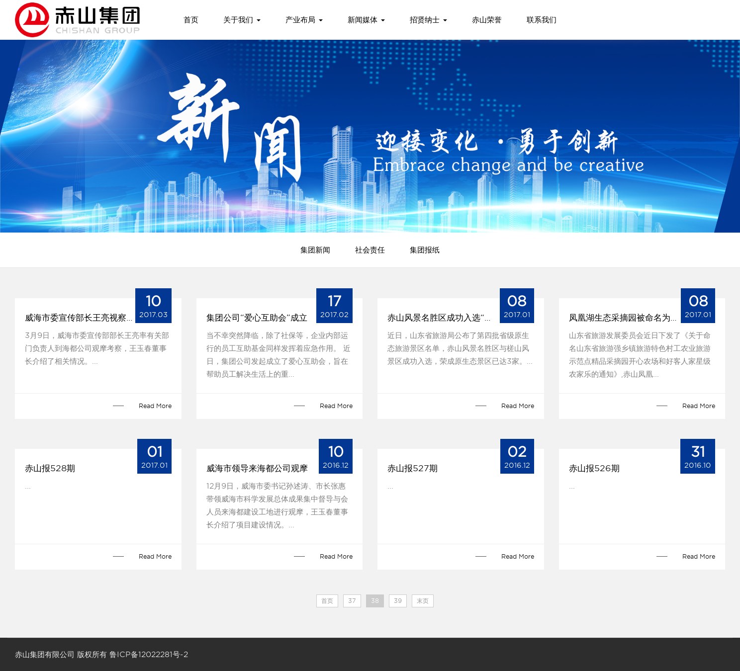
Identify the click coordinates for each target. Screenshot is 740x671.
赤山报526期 (594, 468)
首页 (191, 19)
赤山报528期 (50, 468)
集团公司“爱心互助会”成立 (256, 318)
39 (398, 600)
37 (352, 600)
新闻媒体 (366, 19)
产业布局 (304, 19)
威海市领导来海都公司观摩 (257, 468)
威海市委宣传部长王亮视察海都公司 (92, 318)
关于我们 (242, 19)
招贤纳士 (428, 19)
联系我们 (541, 19)
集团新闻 (315, 250)
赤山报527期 (412, 468)
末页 (423, 600)
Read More (155, 406)
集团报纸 (425, 250)
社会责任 (370, 250)
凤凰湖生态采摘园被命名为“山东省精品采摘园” (642, 318)
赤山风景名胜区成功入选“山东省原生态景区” (460, 318)
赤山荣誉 (487, 19)
